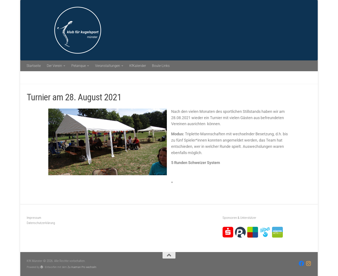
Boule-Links (161, 66)
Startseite (34, 66)
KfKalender (137, 66)
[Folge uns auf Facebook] (301, 263)
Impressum (34, 218)
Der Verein (54, 66)
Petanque (78, 66)
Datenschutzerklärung (41, 223)
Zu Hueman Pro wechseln (81, 267)
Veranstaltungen (107, 66)
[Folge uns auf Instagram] (308, 263)
